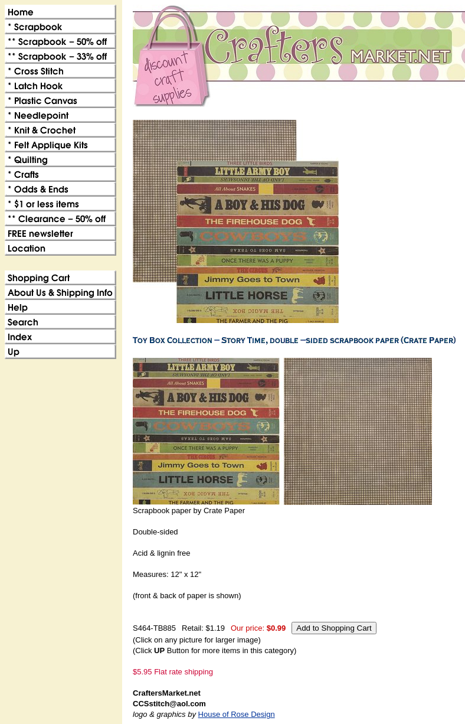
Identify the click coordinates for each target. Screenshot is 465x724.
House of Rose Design (236, 714)
